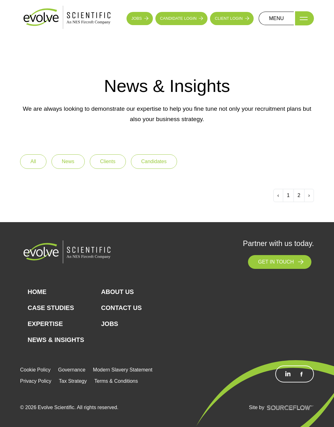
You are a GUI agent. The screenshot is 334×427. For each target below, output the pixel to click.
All (33, 161)
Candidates (154, 161)
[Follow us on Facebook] (301, 374)
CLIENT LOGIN (229, 18)
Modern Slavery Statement (122, 369)
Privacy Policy (35, 381)
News (68, 161)
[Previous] (278, 195)
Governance (71, 369)
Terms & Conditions (116, 381)
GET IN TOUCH (276, 261)
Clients (108, 161)
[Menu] (304, 18)
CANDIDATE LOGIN (178, 18)
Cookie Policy (35, 369)
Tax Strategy (73, 381)
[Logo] (67, 18)
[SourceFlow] (290, 407)
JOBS (136, 18)
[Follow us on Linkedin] (288, 374)
